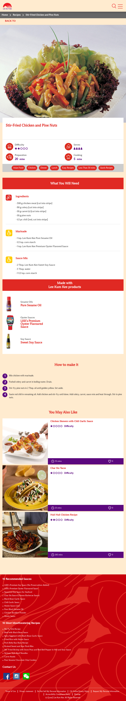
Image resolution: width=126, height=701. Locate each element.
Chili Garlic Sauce (11, 603)
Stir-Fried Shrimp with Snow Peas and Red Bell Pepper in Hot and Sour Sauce (37, 650)
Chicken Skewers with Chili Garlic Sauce (71, 421)
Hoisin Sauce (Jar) (12, 606)
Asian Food (18, 168)
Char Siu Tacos (58, 468)
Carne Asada (9, 657)
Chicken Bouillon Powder (15, 613)
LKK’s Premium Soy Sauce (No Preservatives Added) (26, 585)
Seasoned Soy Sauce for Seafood (18, 592)
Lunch (54, 168)
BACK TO (10, 21)
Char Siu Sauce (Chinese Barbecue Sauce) (22, 596)
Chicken (32, 168)
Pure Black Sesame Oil (13, 609)
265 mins (57, 554)
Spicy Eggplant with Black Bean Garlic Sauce (23, 636)
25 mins (57, 508)
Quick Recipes (106, 168)
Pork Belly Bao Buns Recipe (16, 643)
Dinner (44, 168)
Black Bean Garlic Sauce (14, 599)
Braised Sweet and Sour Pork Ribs (18, 646)
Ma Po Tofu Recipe (12, 629)
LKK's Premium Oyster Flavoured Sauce (21, 589)
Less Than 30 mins (87, 168)
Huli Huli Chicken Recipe (63, 515)
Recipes (17, 15)
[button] (114, 6)
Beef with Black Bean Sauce (16, 633)
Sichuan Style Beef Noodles (16, 653)
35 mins (57, 461)
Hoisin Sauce (9, 616)
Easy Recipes (68, 168)
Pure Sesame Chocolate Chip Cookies (20, 660)
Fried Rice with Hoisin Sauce (16, 640)
